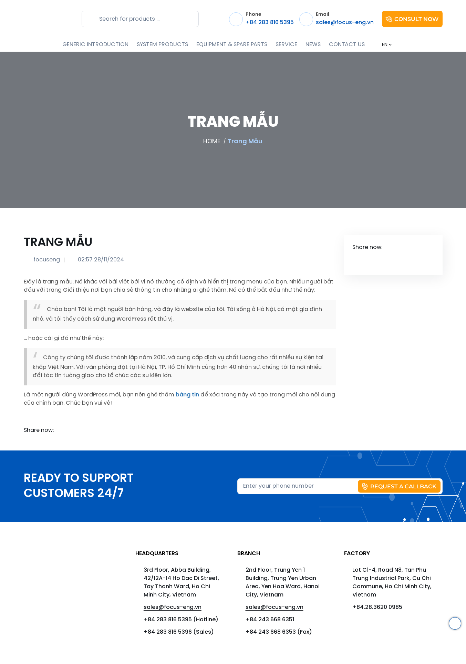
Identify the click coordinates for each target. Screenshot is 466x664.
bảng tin (187, 395)
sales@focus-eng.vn (172, 607)
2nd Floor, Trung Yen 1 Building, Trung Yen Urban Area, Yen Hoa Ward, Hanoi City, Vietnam (283, 582)
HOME (211, 141)
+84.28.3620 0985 (377, 607)
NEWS (313, 45)
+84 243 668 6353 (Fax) (279, 632)
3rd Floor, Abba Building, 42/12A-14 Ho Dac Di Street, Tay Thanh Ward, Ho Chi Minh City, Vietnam (181, 582)
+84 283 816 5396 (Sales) (179, 632)
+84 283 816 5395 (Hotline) (181, 620)
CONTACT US (347, 45)
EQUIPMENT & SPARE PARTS (231, 45)
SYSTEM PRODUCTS (162, 45)
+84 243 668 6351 (270, 620)
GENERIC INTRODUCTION (95, 45)
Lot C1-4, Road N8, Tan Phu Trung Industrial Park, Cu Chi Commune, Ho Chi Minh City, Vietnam (392, 582)
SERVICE (286, 45)
